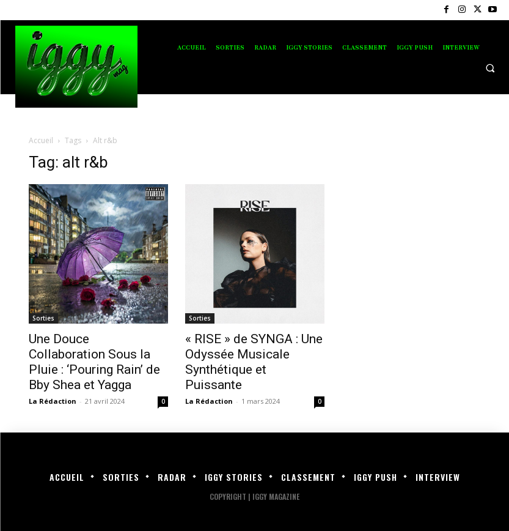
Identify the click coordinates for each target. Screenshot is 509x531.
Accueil (41, 140)
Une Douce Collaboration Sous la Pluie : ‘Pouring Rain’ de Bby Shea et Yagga (94, 362)
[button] (490, 68)
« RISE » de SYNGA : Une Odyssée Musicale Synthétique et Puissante (254, 362)
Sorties (43, 318)
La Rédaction (52, 401)
